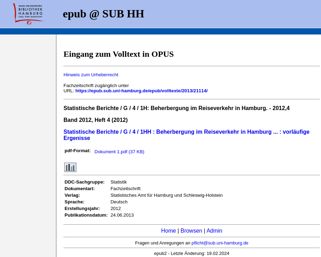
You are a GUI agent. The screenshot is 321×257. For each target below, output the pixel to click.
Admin (214, 231)
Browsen (191, 231)
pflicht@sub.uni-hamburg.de (220, 243)
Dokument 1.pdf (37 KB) (119, 151)
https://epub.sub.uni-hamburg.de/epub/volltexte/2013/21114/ (141, 90)
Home (168, 231)
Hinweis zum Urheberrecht (91, 74)
